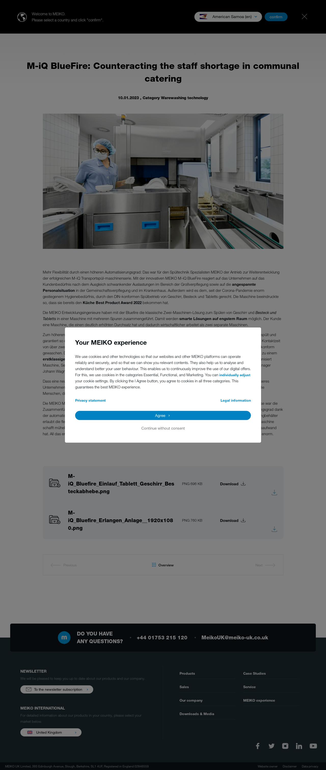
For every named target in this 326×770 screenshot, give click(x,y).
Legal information (236, 400)
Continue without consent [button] (163, 428)
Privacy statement (90, 400)
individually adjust (234, 375)
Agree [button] (160, 415)
